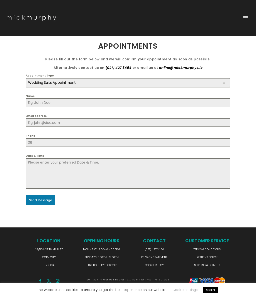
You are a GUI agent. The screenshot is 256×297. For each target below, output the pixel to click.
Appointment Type (40, 75)
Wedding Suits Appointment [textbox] (52, 82)
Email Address (36, 116)
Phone (30, 136)
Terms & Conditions (207, 249)
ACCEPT (210, 290)
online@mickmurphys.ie (181, 67)
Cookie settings (185, 289)
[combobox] (128, 82)
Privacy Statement (154, 257)
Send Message (40, 200)
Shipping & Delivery (207, 264)
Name (30, 96)
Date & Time (35, 156)
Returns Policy (207, 257)
